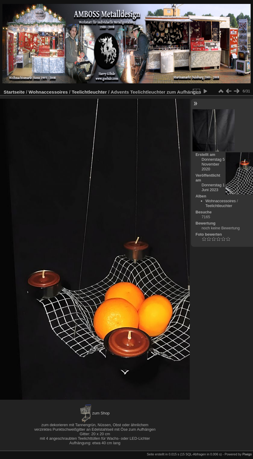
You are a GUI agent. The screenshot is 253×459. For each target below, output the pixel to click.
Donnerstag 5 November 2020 (213, 164)
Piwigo (247, 454)
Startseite (14, 92)
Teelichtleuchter (89, 92)
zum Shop (95, 413)
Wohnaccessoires (48, 92)
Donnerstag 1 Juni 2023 (213, 187)
